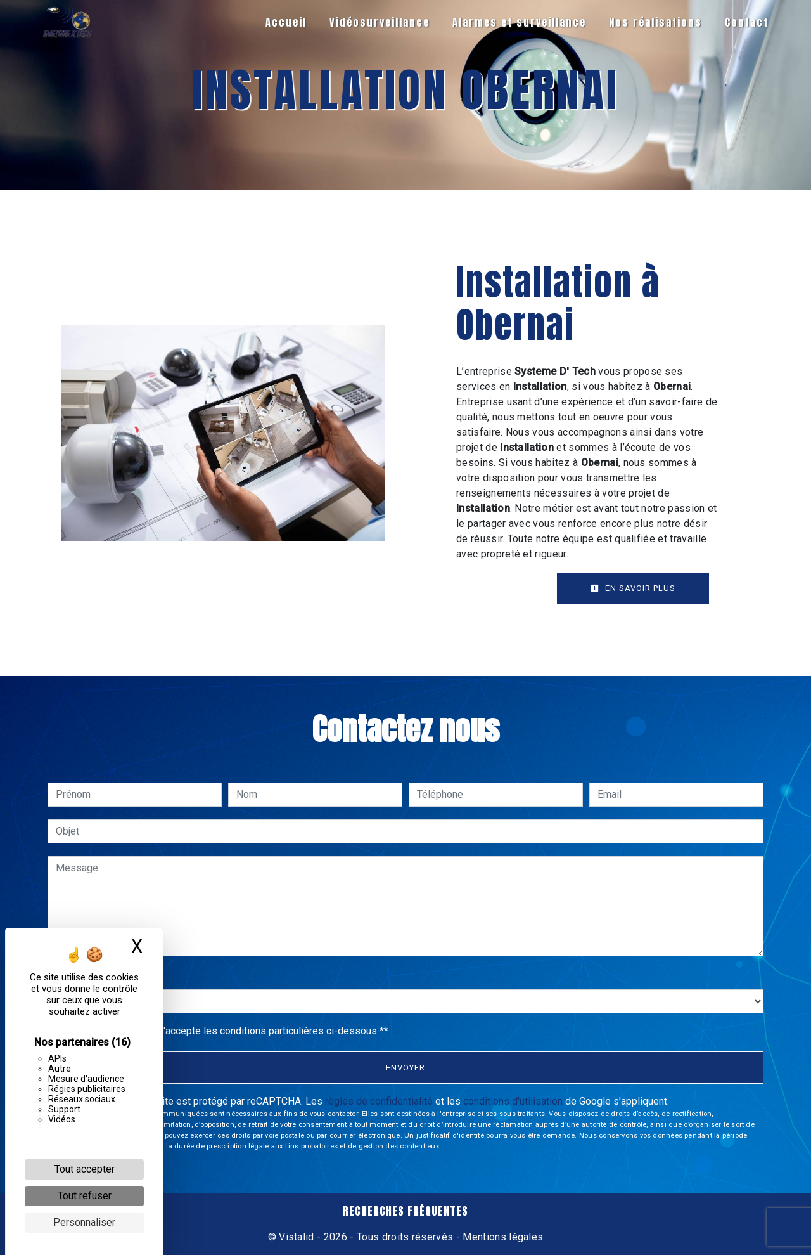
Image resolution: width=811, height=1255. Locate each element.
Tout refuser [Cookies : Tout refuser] (85, 1196)
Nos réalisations (654, 22)
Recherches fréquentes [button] (405, 1211)
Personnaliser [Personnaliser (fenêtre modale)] (84, 1222)
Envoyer (405, 1067)
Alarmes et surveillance (518, 22)
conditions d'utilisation (513, 1101)
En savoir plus (633, 588)
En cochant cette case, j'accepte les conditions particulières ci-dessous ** (224, 1031)
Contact (746, 22)
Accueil (285, 22)
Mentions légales (501, 1237)
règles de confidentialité (379, 1101)
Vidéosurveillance (379, 22)
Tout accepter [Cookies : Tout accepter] (84, 1169)
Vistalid (296, 1237)
